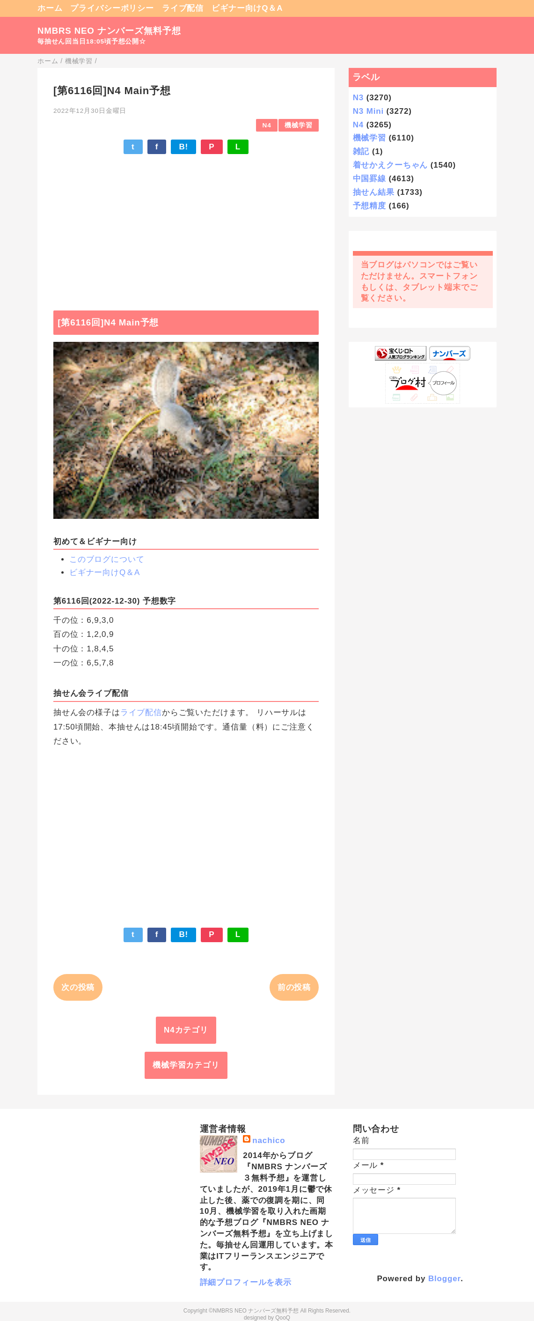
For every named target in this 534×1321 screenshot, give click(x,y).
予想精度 (369, 205)
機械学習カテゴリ (186, 1065)
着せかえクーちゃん (390, 165)
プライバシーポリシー (112, 8)
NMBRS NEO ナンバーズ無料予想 (109, 31)
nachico (268, 1140)
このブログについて (107, 559)
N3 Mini (368, 111)
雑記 (361, 151)
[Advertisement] (186, 227)
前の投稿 (294, 987)
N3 (358, 97)
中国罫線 (369, 178)
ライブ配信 (183, 8)
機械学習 (298, 125)
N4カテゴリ (186, 1030)
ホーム (50, 8)
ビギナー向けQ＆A (247, 8)
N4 (267, 125)
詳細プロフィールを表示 (246, 1282)
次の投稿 (78, 987)
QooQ (282, 1317)
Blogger (444, 1278)
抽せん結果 (374, 192)
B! (183, 146)
